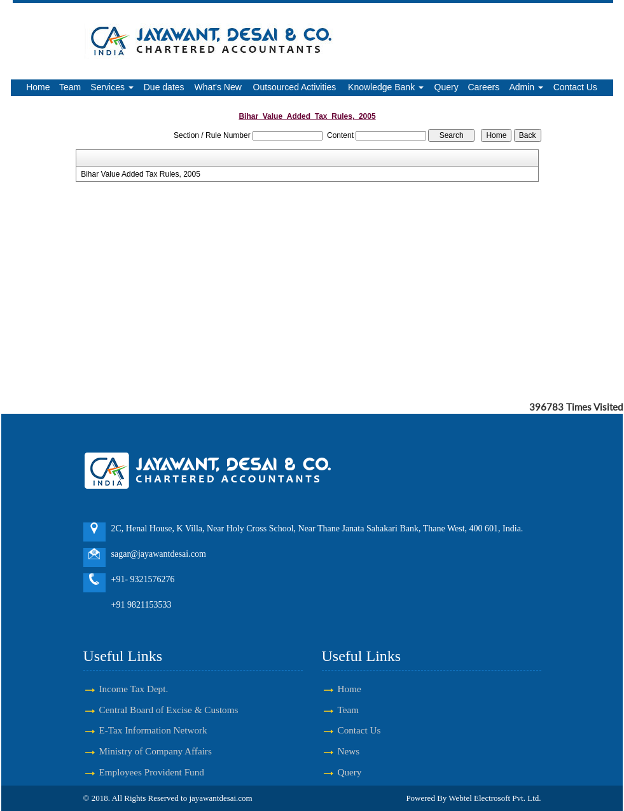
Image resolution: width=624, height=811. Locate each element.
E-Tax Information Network (153, 730)
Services (112, 87)
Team (70, 87)
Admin (526, 87)
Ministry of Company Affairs (155, 751)
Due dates (164, 87)
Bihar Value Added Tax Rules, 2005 (140, 174)
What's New (218, 87)
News (349, 751)
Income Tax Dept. (134, 688)
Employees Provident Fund (151, 772)
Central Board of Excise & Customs (169, 709)
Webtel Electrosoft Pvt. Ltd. (494, 798)
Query (446, 87)
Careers (483, 87)
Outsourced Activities (294, 87)
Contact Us (575, 87)
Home (38, 87)
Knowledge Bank (386, 87)
